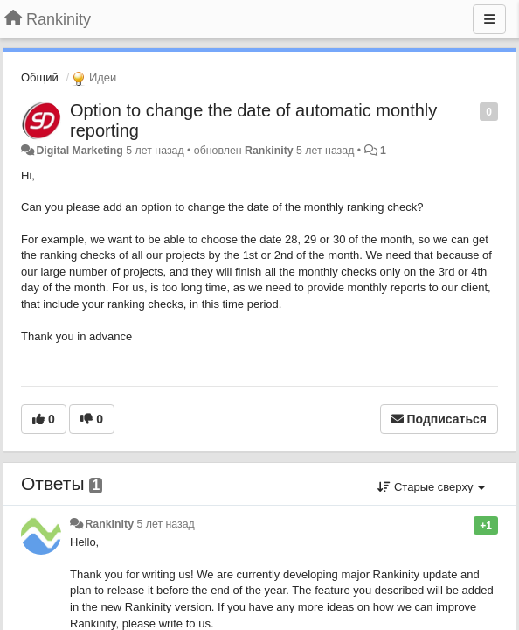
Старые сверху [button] (431, 487)
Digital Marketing (79, 150)
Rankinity (269, 150)
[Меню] (489, 19)
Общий (40, 77)
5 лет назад (165, 524)
